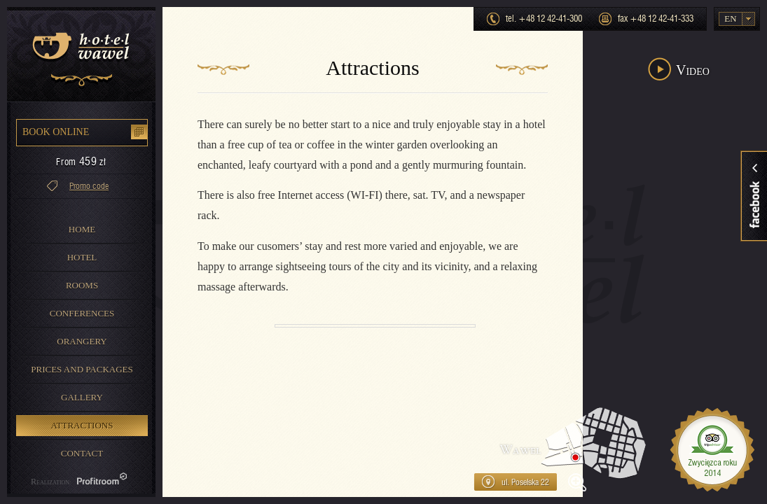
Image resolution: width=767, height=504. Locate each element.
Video (693, 70)
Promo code (89, 186)
